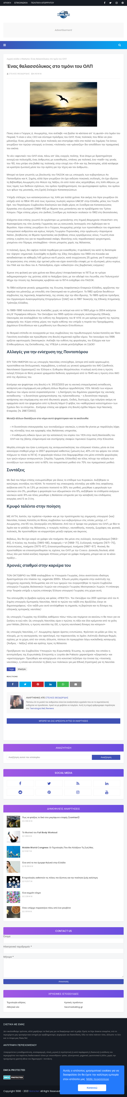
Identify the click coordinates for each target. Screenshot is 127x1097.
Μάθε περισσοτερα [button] (97, 1079)
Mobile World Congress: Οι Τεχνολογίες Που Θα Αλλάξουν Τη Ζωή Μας (57, 847)
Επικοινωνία (21, 2)
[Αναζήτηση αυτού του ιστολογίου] (49, 757)
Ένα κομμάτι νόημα (31, 892)
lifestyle (25, 58)
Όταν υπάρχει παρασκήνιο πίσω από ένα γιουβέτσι (46, 907)
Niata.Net (34, 1091)
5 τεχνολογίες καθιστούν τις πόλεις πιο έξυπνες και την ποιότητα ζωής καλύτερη (60, 877)
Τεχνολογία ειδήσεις (16, 1002)
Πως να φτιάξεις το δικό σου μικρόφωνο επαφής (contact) (50, 817)
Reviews (50, 708)
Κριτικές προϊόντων (73, 1002)
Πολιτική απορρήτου (42, 2)
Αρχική (7, 2)
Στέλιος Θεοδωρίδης (19, 73)
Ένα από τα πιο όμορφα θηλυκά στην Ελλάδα (44, 862)
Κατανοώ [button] (92, 1087)
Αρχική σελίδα (13, 58)
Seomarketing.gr (73, 1007)
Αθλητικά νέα (13, 1007)
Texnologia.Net (37, 708)
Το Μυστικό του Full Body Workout (39, 832)
